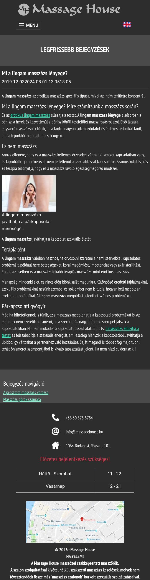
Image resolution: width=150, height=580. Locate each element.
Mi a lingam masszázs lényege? (35, 73)
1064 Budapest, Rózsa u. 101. (88, 446)
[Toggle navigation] (28, 25)
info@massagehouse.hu (84, 432)
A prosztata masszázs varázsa (25, 392)
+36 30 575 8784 (79, 418)
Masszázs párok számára (22, 399)
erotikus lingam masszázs (30, 115)
